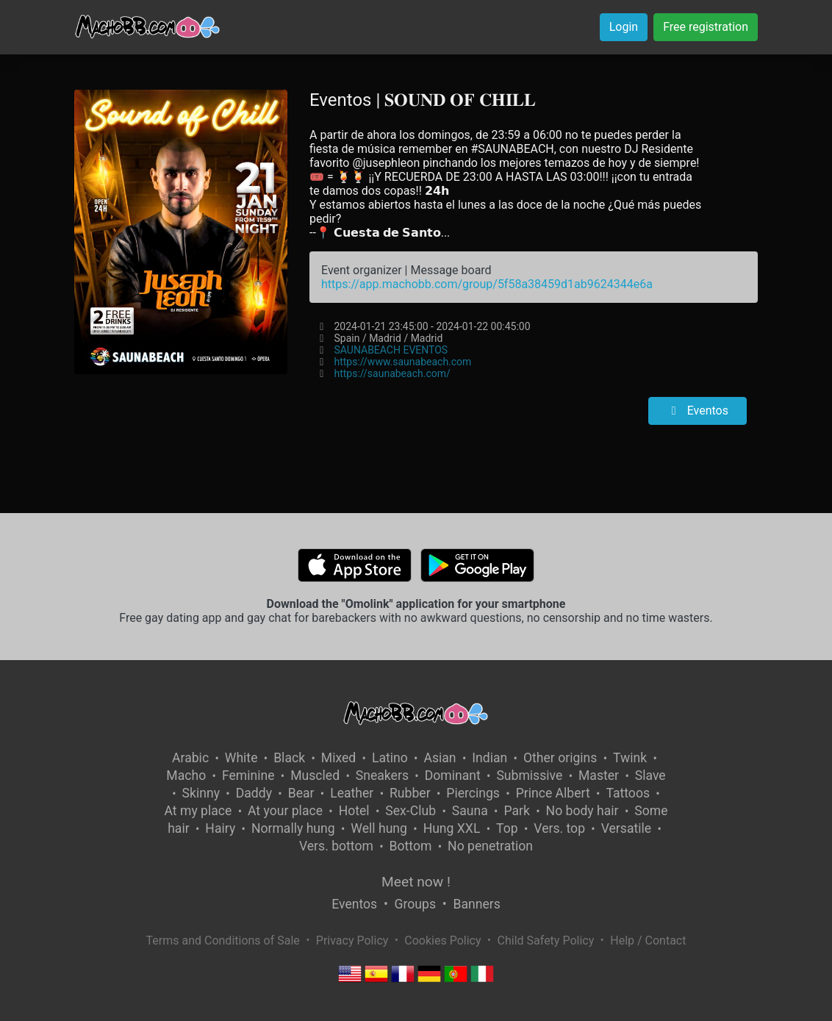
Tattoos (628, 793)
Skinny (201, 793)
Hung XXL (452, 828)
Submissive (529, 775)
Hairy (220, 828)
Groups (415, 904)
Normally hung (293, 828)
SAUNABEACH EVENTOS (391, 350)
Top (507, 828)
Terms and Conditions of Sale (223, 940)
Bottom (411, 846)
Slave (650, 775)
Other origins (560, 757)
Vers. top (559, 828)
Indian (489, 757)
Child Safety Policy (546, 940)
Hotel (354, 810)
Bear (301, 793)
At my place (198, 810)
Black (289, 757)
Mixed (338, 757)
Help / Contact (648, 940)
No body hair (582, 810)
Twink (630, 757)
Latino (390, 757)
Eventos (697, 411)
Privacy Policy (352, 940)
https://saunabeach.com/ (392, 373)
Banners (476, 904)
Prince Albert (553, 793)
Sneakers (382, 775)
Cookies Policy (442, 940)
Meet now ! (416, 881)
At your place (285, 810)
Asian (439, 757)
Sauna (470, 810)
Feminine (248, 775)
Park (516, 810)
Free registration (705, 27)
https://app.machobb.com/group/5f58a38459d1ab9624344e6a (487, 284)
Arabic (190, 757)
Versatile (626, 828)
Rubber (410, 793)
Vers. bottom (336, 846)
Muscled (315, 775)
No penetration (490, 846)
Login (623, 27)
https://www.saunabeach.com (402, 362)
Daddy (254, 793)
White (241, 757)
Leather (351, 793)
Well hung (379, 828)
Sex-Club (410, 810)
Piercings (473, 793)
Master (598, 775)
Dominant (453, 775)
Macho (186, 775)
